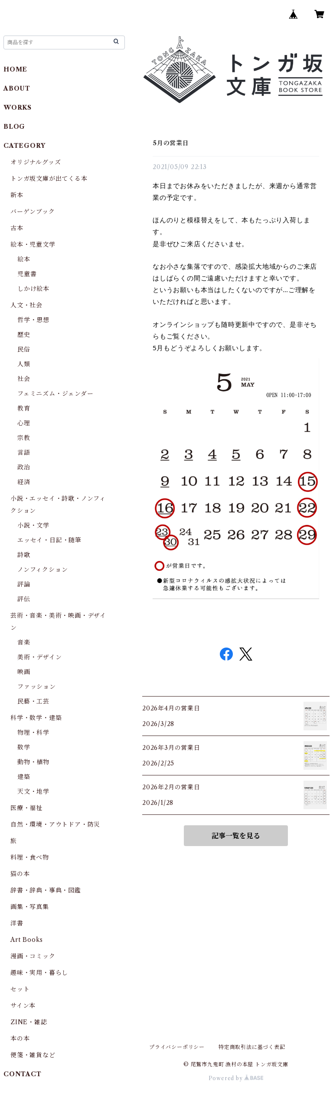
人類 (23, 364)
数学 (23, 747)
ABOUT (16, 88)
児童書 (26, 274)
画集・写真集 (29, 907)
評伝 (23, 599)
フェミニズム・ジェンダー (55, 393)
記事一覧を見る (236, 835)
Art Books (26, 940)
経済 (23, 482)
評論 (23, 584)
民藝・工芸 (33, 701)
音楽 (23, 642)
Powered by (236, 1078)
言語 (23, 452)
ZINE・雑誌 (28, 1022)
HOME (15, 69)
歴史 (23, 335)
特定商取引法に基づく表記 (252, 1047)
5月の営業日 (171, 143)
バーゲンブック (32, 211)
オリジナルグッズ (35, 162)
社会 (23, 379)
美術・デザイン (39, 657)
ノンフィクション (42, 569)
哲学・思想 (33, 320)
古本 (16, 228)
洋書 (16, 923)
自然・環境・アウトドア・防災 (55, 824)
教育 (23, 408)
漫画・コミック (33, 956)
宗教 (23, 438)
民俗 (23, 349)
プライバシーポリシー (177, 1047)
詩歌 (23, 555)
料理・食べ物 (29, 857)
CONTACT (22, 1074)
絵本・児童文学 (33, 244)
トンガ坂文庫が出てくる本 (49, 178)
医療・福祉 (26, 808)
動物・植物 (33, 762)
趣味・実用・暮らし (39, 973)
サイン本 (23, 1005)
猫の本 (19, 874)
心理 (23, 423)
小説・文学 (33, 525)
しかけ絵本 (33, 289)
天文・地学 (33, 791)
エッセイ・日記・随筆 (49, 540)
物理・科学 (33, 732)
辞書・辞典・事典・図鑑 (45, 890)
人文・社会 (26, 305)
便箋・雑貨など (33, 1055)
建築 (23, 777)
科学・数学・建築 (36, 718)
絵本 (23, 259)
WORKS (17, 107)
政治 (23, 467)
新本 (16, 195)
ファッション (36, 686)
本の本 (19, 1038)
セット (19, 989)
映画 (23, 672)
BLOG (14, 126)
